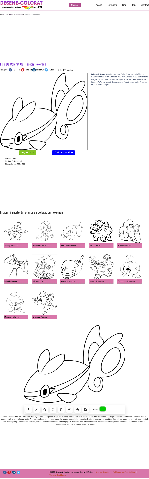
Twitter (51, 70)
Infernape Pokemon (40, 281)
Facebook (16, 70)
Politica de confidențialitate (124, 472)
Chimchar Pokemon (40, 317)
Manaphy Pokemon (11, 317)
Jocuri (11, 15)
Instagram (40, 70)
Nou (124, 5)
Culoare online (63, 152)
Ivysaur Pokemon (96, 246)
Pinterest (28, 70)
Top (134, 5)
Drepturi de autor (103, 472)
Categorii (112, 5)
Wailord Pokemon (68, 281)
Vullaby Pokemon (11, 246)
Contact (145, 5)
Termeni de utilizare (57, 475)
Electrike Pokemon (68, 246)
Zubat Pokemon (10, 281)
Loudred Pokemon (96, 281)
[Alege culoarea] (102, 409)
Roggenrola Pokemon (126, 281)
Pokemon (19, 15)
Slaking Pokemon (124, 246)
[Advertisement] (74, 39)
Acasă (99, 5)
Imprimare (27, 152)
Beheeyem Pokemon (41, 246)
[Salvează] (85, 409)
